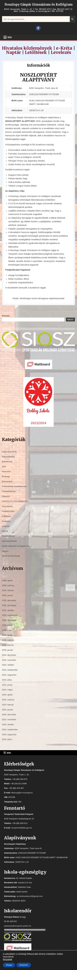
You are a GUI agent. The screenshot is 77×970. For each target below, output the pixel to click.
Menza (5, 531)
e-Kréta (64, 48)
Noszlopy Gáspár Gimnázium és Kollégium (39, 4)
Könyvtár (6, 526)
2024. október (8, 665)
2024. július (7, 680)
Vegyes (5, 551)
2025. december (9, 600)
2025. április (7, 635)
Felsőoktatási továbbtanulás (14, 486)
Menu (10, 37)
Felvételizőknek (9, 491)
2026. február (8, 590)
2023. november (9, 719)
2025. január (7, 650)
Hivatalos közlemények (27, 48)
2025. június (7, 625)
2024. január (7, 710)
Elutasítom (23, 965)
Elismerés (6, 471)
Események (7, 481)
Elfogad (9, 965)
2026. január (7, 595)
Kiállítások (6, 516)
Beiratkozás (7, 461)
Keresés (6, 316)
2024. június (7, 685)
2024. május (7, 690)
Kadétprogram (8, 511)
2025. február (8, 645)
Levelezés (61, 52)
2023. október (8, 724)
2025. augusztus (9, 620)
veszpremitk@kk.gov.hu (21, 828)
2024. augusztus (9, 675)
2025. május (7, 630)
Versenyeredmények (11, 556)
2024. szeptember (10, 670)
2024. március (8, 700)
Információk (38, 65)
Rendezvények (8, 536)
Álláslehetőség (8, 457)
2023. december (9, 714)
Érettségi (6, 476)
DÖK (4, 466)
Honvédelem (7, 506)
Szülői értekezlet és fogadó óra (15, 546)
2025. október (8, 610)
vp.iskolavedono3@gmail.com (30, 896)
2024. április (7, 695)
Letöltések (36, 52)
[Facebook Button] (38, 28)
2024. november (9, 660)
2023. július (7, 739)
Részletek (7, 959)
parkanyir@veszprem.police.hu (17, 926)
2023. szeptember (10, 729)
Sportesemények (9, 541)
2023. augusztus (9, 734)
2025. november (9, 605)
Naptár (13, 52)
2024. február (8, 705)
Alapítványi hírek (9, 452)
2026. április (7, 580)
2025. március (8, 640)
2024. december (9, 655)
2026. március (8, 585)
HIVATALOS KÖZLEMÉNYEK (15, 501)
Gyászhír (6, 496)
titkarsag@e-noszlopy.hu (22, 793)
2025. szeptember (10, 615)
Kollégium (6, 521)
